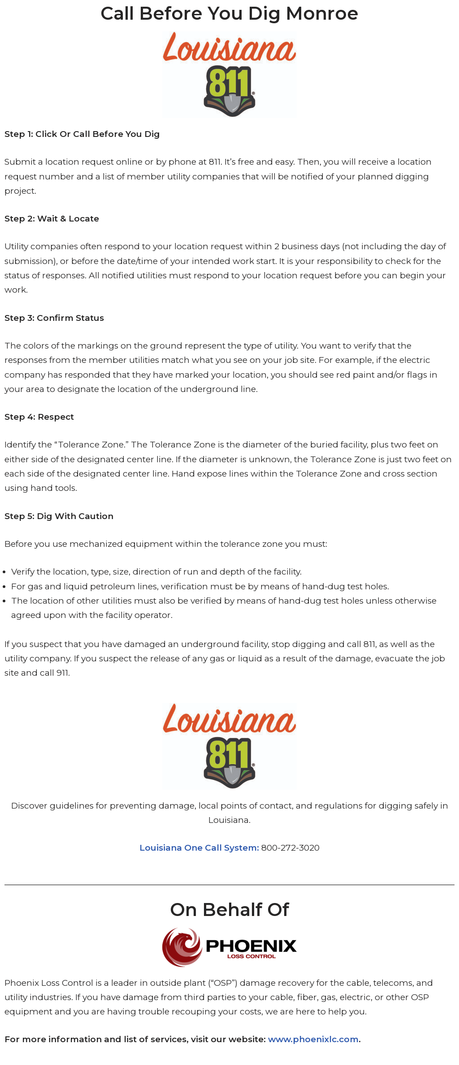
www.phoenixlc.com (313, 1039)
